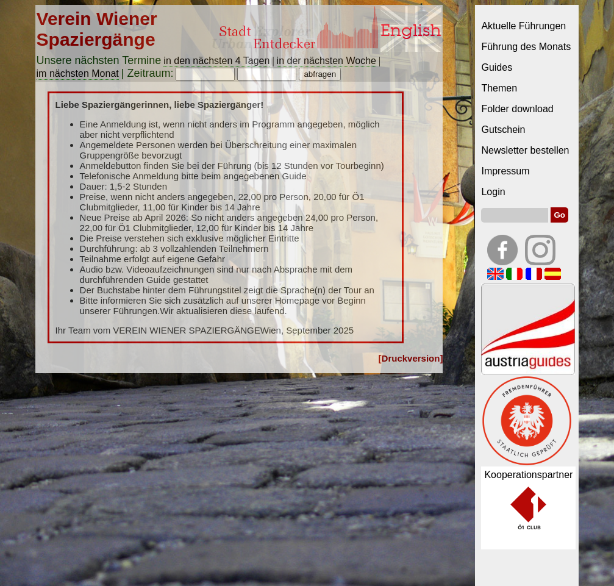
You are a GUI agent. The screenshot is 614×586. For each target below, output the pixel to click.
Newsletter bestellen (525, 150)
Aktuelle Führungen (523, 26)
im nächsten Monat (78, 73)
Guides (496, 67)
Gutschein (503, 129)
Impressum (505, 171)
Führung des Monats (526, 46)
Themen (499, 88)
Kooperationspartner (528, 475)
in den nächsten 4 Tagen (216, 60)
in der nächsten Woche (326, 60)
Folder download (517, 109)
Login (493, 192)
